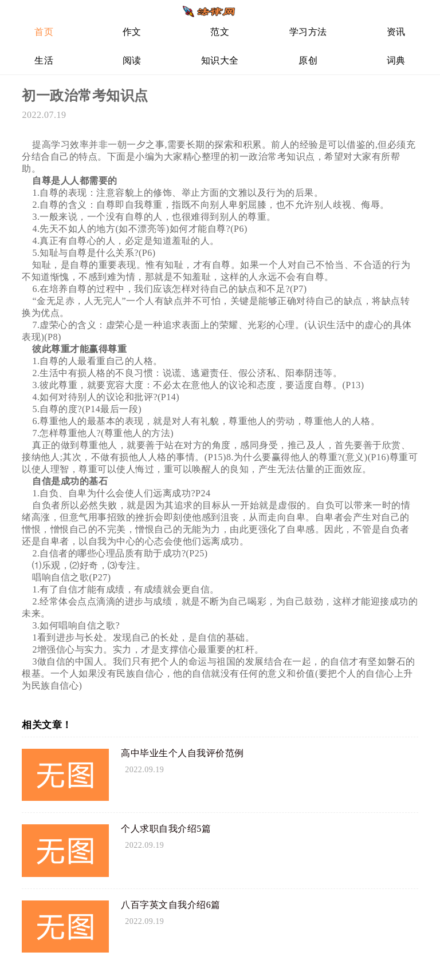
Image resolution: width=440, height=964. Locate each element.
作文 (132, 32)
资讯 (396, 32)
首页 (43, 32)
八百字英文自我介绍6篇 (171, 905)
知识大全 (220, 60)
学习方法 (308, 32)
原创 (307, 60)
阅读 (132, 60)
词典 (396, 60)
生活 (43, 60)
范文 (219, 32)
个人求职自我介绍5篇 (166, 828)
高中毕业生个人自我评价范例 (182, 753)
